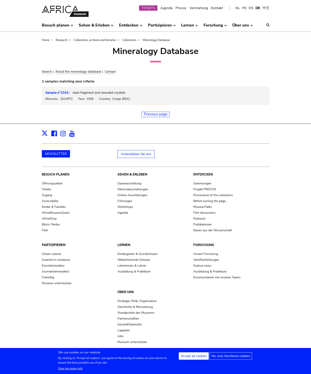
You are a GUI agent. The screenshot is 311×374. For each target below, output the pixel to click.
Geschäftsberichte (129, 324)
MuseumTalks (202, 207)
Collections (129, 40)
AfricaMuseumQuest (56, 213)
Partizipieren (53, 245)
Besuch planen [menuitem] (57, 27)
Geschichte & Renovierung (135, 307)
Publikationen (202, 224)
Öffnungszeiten (52, 183)
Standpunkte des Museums (136, 313)
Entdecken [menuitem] (130, 27)
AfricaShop (49, 219)
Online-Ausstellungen (132, 195)
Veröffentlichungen (206, 260)
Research (61, 40)
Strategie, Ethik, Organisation (137, 301)
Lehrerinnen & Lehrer (131, 266)
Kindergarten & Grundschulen (137, 254)
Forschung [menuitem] (215, 27)
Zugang (47, 195)
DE (258, 8)
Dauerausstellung (129, 183)
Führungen (124, 201)
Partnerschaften (128, 319)
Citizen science (51, 254)
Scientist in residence (56, 260)
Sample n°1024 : (57, 92)
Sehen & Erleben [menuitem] (96, 27)
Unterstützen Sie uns (136, 154)
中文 (265, 8)
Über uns (125, 292)
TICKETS (148, 8)
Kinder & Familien (54, 207)
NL (237, 8)
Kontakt (217, 8)
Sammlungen (202, 183)
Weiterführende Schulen (133, 260)
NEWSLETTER (56, 154)
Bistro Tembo (51, 224)
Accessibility (50, 201)
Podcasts (199, 219)
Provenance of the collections (213, 195)
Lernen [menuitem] (189, 27)
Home (45, 40)
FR (244, 8)
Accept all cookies (194, 358)
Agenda (166, 8)
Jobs (120, 336)
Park (45, 230)
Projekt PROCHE (204, 189)
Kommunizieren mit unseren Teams (217, 277)
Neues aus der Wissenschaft (212, 230)
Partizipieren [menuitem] (162, 27)
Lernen (123, 245)
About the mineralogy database (78, 71)
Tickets (46, 189)
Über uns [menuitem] (242, 27)
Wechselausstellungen (132, 189)
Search (47, 71)
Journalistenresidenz (55, 271)
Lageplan (123, 330)
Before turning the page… (210, 201)
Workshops (125, 207)
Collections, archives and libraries (95, 40)
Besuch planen (55, 174)
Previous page (155, 114)
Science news (202, 266)
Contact (110, 71)
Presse (181, 8)
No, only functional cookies (231, 358)
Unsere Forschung (205, 254)
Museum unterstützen (57, 283)
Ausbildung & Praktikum (134, 271)
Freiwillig (48, 277)
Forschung (203, 245)
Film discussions (204, 213)
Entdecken (203, 174)
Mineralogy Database (156, 40)
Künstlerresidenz (53, 266)
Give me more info (70, 370)
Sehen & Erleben (132, 174)
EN (251, 8)
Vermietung (198, 8)
